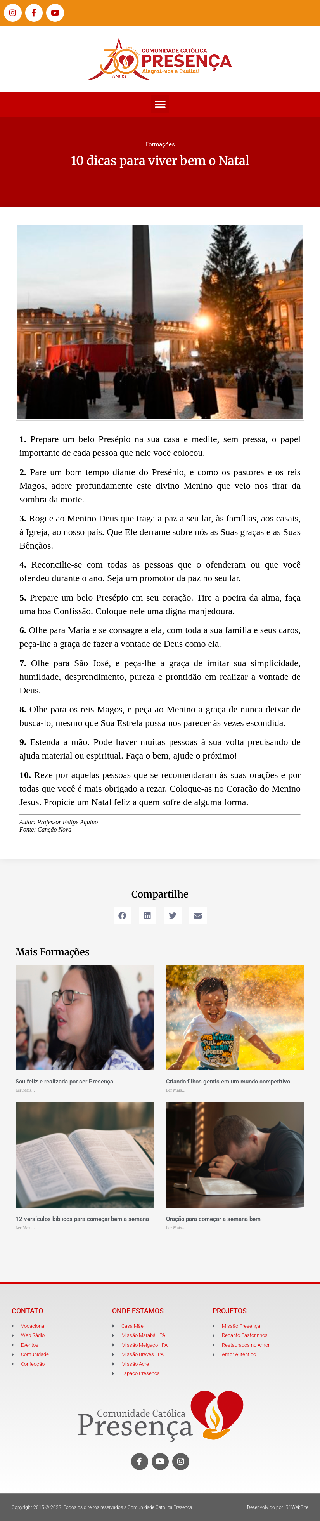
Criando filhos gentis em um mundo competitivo (228, 1081)
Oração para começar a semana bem (213, 1218)
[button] (160, 104)
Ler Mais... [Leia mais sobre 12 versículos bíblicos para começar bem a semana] (25, 1227)
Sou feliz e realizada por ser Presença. (65, 1081)
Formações (160, 144)
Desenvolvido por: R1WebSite (277, 1507)
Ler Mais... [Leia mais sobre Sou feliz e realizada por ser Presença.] (25, 1090)
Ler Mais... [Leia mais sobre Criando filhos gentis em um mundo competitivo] (175, 1090)
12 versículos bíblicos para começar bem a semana (82, 1218)
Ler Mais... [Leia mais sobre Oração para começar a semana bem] (175, 1227)
